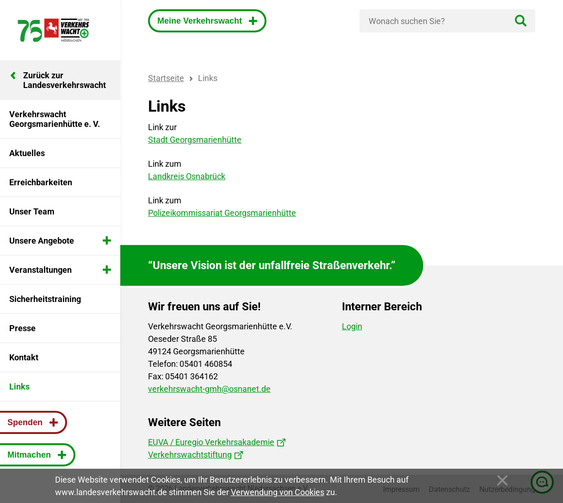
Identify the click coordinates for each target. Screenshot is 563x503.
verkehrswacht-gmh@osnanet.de (209, 389)
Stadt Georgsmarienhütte (194, 140)
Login (352, 326)
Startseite (166, 78)
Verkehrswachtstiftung (190, 454)
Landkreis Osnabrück (186, 176)
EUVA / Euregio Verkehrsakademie (211, 442)
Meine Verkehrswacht (200, 20)
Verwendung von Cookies (277, 492)
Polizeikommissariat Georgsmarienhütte (222, 213)
